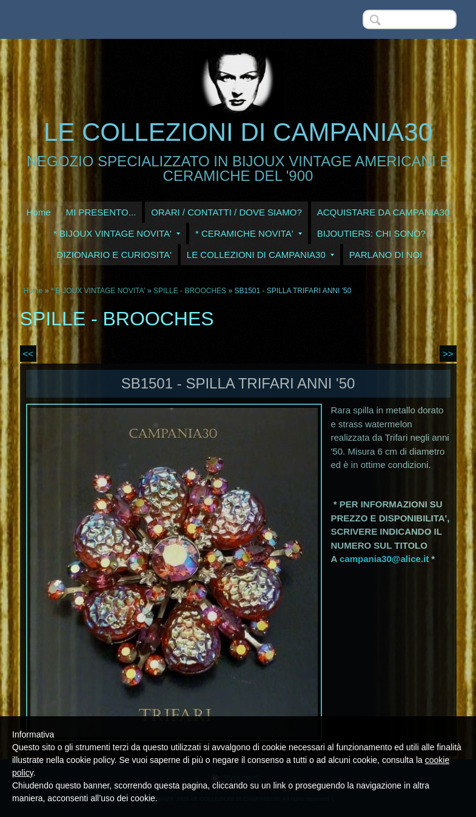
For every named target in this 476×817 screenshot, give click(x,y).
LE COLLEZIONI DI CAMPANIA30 (238, 132)
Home (39, 212)
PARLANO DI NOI (386, 254)
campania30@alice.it (384, 559)
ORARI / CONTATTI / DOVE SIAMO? (226, 212)
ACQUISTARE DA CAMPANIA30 (383, 212)
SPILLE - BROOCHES (189, 290)
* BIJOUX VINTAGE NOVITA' (116, 233)
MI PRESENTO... (101, 212)
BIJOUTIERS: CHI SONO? (371, 233)
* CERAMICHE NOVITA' (248, 233)
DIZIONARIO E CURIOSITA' (114, 254)
